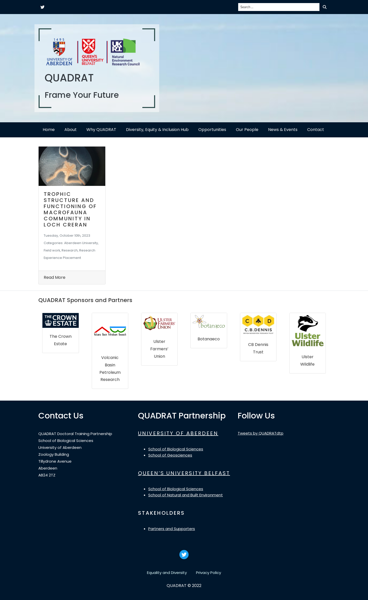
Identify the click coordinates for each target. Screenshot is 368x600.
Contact (315, 130)
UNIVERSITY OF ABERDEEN (178, 433)
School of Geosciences (170, 455)
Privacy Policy (208, 572)
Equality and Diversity (167, 572)
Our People (247, 130)
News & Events (282, 130)
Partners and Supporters (171, 528)
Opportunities (212, 130)
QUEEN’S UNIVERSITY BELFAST (184, 473)
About (70, 130)
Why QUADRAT (101, 130)
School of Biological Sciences (175, 449)
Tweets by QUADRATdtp (260, 433)
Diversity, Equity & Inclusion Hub (157, 130)
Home (49, 130)
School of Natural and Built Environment (185, 495)
